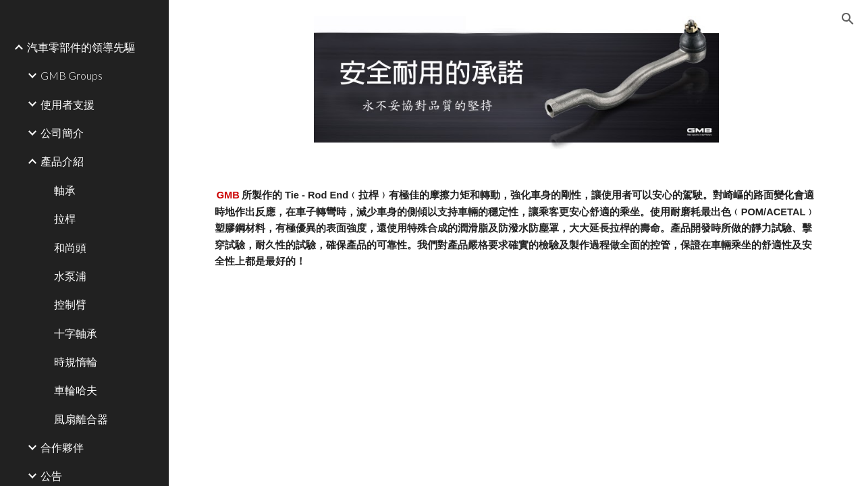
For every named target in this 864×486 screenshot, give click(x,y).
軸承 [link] (65, 190)
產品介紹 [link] (62, 161)
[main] (516, 228)
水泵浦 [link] (70, 275)
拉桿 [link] (65, 218)
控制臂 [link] (70, 304)
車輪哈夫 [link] (75, 389)
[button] (848, 19)
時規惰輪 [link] (75, 361)
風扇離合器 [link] (81, 418)
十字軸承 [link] (75, 333)
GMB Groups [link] (71, 75)
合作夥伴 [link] (62, 447)
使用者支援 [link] (67, 104)
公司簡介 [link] (62, 132)
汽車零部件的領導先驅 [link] (81, 46)
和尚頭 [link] (70, 247)
